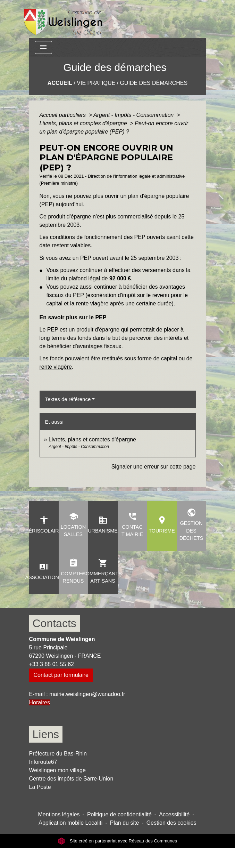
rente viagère (56, 367)
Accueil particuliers (63, 115)
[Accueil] (63, 19)
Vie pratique (96, 83)
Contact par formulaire (61, 675)
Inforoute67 (43, 762)
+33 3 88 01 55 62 (51, 664)
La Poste (40, 787)
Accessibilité (174, 814)
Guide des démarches (153, 83)
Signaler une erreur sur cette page (153, 467)
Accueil (60, 83)
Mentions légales (59, 814)
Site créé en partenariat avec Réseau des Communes (117, 840)
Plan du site (124, 823)
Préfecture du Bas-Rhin (58, 754)
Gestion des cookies (171, 823)
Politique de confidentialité (119, 814)
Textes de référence (68, 399)
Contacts (54, 623)
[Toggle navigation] (43, 47)
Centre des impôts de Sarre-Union (71, 779)
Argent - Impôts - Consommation (134, 115)
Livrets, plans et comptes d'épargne (84, 123)
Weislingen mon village (57, 770)
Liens (46, 734)
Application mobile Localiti (70, 823)
